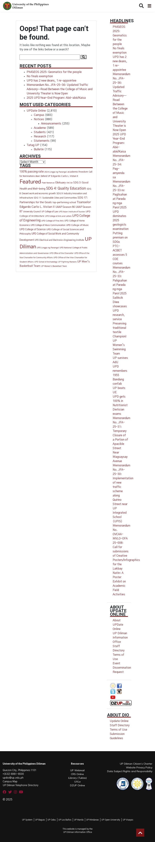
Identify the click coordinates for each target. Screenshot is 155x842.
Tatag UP (33, 145)
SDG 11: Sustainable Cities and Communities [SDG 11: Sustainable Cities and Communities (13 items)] (55, 198)
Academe (40, 127)
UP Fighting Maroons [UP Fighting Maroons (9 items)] (67, 262)
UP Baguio (40, 820)
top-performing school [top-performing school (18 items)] (64, 202)
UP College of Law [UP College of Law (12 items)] (49, 212)
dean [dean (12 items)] (37, 176)
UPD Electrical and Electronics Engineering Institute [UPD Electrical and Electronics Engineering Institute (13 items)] (59, 240)
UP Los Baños (64, 820)
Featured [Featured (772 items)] (30, 182)
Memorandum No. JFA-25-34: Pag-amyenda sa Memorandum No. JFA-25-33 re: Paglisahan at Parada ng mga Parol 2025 (121, 181)
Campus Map (10, 781)
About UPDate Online (118, 624)
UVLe (77, 781)
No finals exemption (40, 76)
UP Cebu (51, 820)
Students (40, 132)
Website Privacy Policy (139, 767)
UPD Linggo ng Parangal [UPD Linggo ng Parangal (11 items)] (48, 248)
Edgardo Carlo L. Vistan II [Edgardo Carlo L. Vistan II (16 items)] (64, 176)
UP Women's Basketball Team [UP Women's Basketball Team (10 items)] (54, 266)
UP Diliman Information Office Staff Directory (120, 642)
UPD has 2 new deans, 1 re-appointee (51, 80)
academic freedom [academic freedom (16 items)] (77, 172)
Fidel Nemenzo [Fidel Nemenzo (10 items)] (48, 183)
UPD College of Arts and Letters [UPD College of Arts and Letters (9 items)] (58, 216)
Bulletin (39, 149)
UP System (27, 820)
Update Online (119, 721)
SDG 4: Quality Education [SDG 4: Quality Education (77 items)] (66, 188)
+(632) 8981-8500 (13, 774)
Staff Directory (120, 725)
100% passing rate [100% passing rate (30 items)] (32, 171)
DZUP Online (77, 785)
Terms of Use (118, 729)
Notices (39, 119)
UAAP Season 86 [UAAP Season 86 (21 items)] (65, 207)
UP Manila (79, 820)
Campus (39, 115)
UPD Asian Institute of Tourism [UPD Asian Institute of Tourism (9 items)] (72, 212)
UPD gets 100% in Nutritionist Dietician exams (120, 405)
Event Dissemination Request (122, 667)
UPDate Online (36, 110)
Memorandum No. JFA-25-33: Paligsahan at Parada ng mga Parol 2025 (121, 280)
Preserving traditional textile (119, 328)
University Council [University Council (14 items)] (32, 211)
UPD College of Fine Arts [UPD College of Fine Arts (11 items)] (52, 221)
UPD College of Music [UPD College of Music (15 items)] (77, 225)
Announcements (51, 123)
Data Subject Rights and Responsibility (129, 771)
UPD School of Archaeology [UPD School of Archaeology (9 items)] (45, 262)
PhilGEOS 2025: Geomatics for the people (54, 72)
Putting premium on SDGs (120, 237)
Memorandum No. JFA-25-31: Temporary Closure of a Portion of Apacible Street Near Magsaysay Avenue (121, 440)
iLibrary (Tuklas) (77, 777)
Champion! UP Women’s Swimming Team (120, 345)
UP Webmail (77, 770)
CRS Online (77, 774)
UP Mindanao (92, 820)
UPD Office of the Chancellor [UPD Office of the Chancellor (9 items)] (61, 253)
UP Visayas (128, 820)
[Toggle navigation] (149, 6)
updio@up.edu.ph (13, 778)
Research (40, 136)
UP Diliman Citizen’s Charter (136, 763)
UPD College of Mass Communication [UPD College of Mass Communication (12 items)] (48, 225)
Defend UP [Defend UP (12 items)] (45, 176)
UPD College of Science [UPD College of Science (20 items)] (33, 229)
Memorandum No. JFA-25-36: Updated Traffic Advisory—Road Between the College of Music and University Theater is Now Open (59, 89)
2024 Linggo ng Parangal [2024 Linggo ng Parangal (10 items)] (55, 172)
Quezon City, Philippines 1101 (19, 770)
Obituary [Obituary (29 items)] (60, 182)
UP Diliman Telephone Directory (20, 785)
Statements (41, 140)
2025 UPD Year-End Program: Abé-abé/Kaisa (56, 97)
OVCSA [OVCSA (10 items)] (69, 183)
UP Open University (110, 820)
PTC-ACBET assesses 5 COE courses (120, 255)
